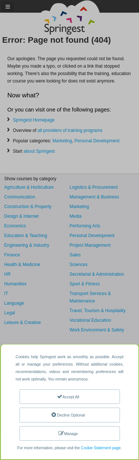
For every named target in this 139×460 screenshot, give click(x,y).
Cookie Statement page (100, 448)
